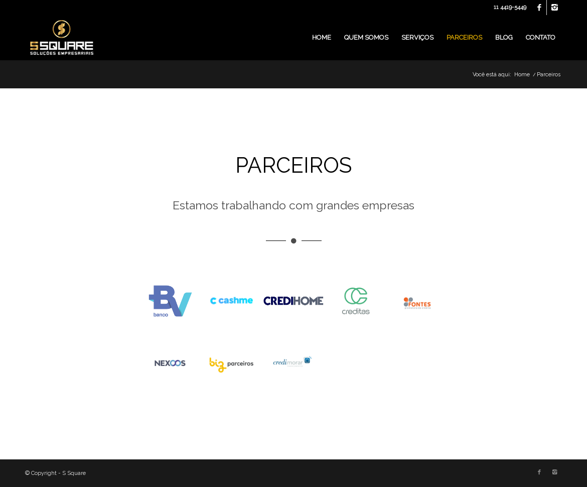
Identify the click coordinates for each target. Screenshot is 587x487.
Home (522, 74)
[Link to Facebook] (539, 7)
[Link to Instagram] (554, 7)
